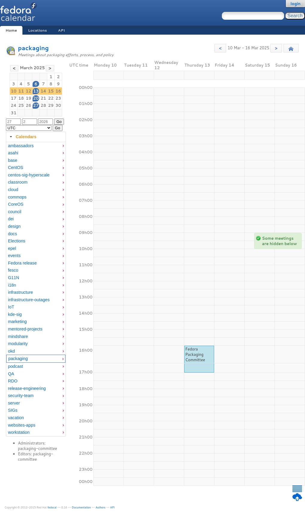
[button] (220, 48)
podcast (15, 366)
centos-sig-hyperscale (29, 175)
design (14, 226)
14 (43, 91)
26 (28, 105)
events (14, 255)
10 (13, 91)
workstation (19, 432)
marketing (17, 321)
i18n (12, 285)
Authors (101, 507)
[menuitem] (35, 146)
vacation (16, 417)
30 (58, 105)
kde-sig (15, 314)
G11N (13, 277)
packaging (33, 48)
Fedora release (22, 263)
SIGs (13, 410)
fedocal (52, 507)
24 (13, 105)
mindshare (18, 336)
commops (17, 197)
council (15, 211)
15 (51, 91)
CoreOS (16, 204)
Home (11, 30)
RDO (13, 381)
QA (11, 373)
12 (28, 91)
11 (21, 91)
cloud (13, 189)
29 (51, 105)
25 (21, 105)
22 (51, 98)
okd (11, 351)
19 (28, 98)
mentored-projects (25, 329)
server (14, 403)
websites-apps (21, 425)
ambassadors (21, 145)
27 (36, 105)
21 (43, 98)
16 (58, 91)
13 (36, 91)
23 (58, 98)
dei (11, 218)
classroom (18, 182)
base (12, 160)
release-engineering (27, 388)
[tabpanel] (36, 289)
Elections (16, 241)
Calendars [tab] (22, 136)
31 (13, 113)
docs (12, 233)
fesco (13, 270)
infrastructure (20, 292)
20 (36, 98)
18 (21, 98)
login (295, 3)
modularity (18, 343)
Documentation (81, 507)
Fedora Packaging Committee (195, 354)
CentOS (15, 167)
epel (12, 248)
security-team (21, 395)
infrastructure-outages (29, 299)
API (61, 30)
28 (43, 105)
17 (13, 98)
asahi (13, 152)
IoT (11, 307)
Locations (37, 30)
